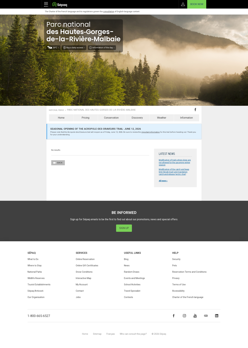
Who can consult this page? (133, 334)
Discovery (137, 117)
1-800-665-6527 (39, 316)
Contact (80, 291)
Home (61, 117)
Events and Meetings (134, 278)
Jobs (78, 297)
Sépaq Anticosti (35, 291)
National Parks (56, 110)
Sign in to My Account (183, 4)
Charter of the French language (187, 297)
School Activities (132, 284)
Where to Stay (35, 265)
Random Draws (131, 272)
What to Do (33, 259)
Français (110, 334)
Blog (126, 259)
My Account (82, 284)
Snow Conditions (84, 272)
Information (186, 117)
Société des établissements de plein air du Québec (59, 5)
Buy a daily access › (75, 47)
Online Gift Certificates (87, 265)
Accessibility (178, 291)
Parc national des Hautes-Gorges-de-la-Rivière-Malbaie (101, 110)
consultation (108, 11)
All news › (163, 181)
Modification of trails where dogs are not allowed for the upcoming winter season (175, 162)
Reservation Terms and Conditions (189, 272)
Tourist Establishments (39, 284)
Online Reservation (85, 259)
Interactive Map (83, 278)
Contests (128, 297)
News (127, 265)
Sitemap (97, 334)
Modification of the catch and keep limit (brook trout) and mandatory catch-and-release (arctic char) (174, 171)
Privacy (176, 278)
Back (59, 162)
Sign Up (124, 228)
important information (150, 132)
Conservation (111, 117)
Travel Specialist (132, 291)
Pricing (85, 117)
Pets (174, 265)
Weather (161, 117)
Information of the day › (103, 47)
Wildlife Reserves (36, 278)
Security (176, 259)
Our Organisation (36, 297)
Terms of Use (179, 284)
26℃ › (56, 47)
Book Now (196, 4)
